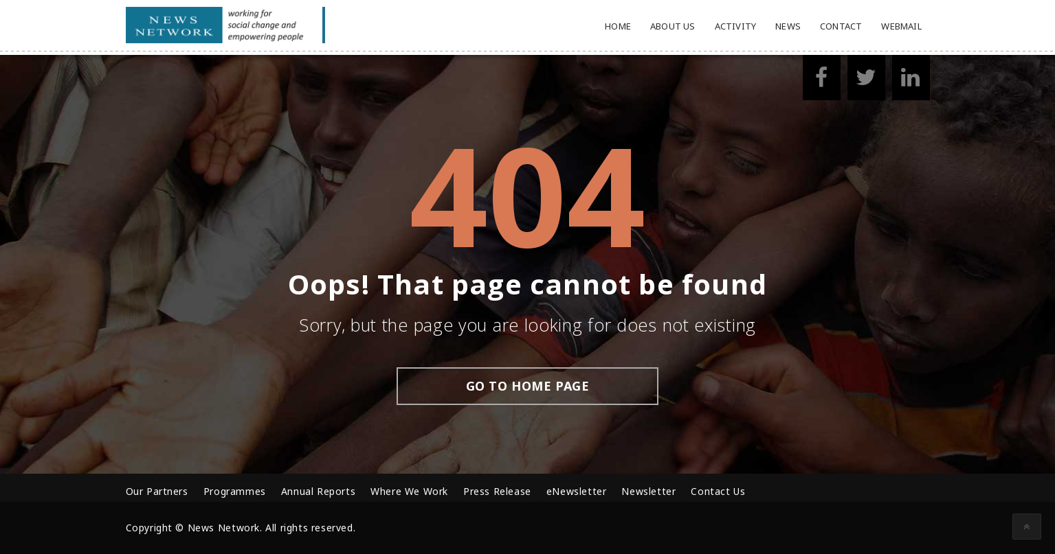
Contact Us (718, 491)
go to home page (528, 386)
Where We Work (409, 491)
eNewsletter (576, 491)
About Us (673, 26)
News (788, 26)
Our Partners (157, 491)
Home (618, 26)
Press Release (497, 491)
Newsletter (648, 491)
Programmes (234, 491)
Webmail (901, 26)
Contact (841, 26)
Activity (736, 26)
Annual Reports (318, 491)
